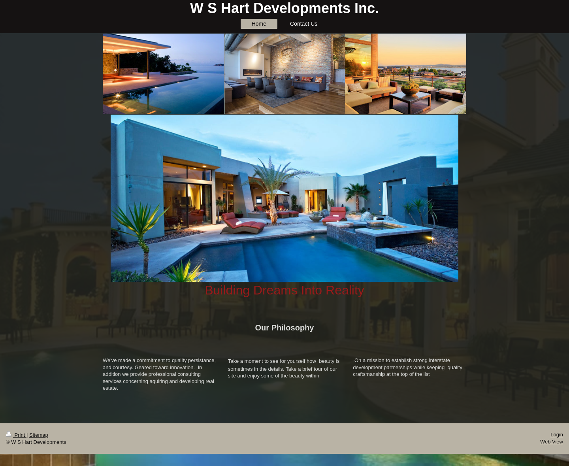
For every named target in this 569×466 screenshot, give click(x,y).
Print (16, 435)
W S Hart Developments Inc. (284, 8)
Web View (551, 442)
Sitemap (38, 435)
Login (556, 435)
